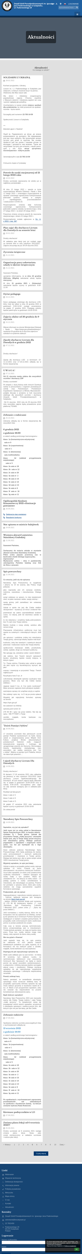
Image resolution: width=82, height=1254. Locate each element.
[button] (65, 4)
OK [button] (77, 1249)
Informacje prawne (12, 1185)
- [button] (57, 4)
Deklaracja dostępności (14, 1182)
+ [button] (52, 4)
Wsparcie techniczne (13, 1178)
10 (55, 1145)
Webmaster (9, 1174)
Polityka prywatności (13, 1189)
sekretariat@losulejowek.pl (15, 1220)
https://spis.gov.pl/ (18, 899)
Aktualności (9, 1207)
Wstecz (6, 1145)
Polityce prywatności (70, 1246)
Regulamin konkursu (12, 517)
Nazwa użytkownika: (9, 1240)
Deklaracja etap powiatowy (14, 514)
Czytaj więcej (41, 1153)
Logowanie (73, 4)
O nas (7, 1200)
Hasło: (4, 1247)
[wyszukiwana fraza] (68, 7)
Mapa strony (10, 1196)
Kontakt (8, 1203)
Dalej (63, 1145)
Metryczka (9, 1193)
